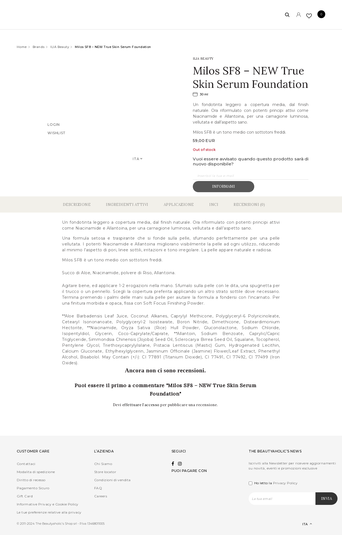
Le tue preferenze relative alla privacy (49, 512)
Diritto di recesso (31, 480)
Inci (213, 204)
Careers (100, 496)
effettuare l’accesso (141, 405)
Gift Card (25, 496)
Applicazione (179, 204)
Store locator (105, 472)
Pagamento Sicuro (33, 488)
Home (22, 47)
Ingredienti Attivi (127, 204)
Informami (223, 186)
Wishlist (57, 133)
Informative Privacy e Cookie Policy (48, 504)
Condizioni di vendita (112, 480)
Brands (39, 47)
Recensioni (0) (249, 204)
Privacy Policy (285, 483)
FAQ (98, 488)
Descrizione (77, 204)
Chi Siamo (103, 464)
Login (54, 124)
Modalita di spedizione (36, 472)
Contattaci (26, 464)
